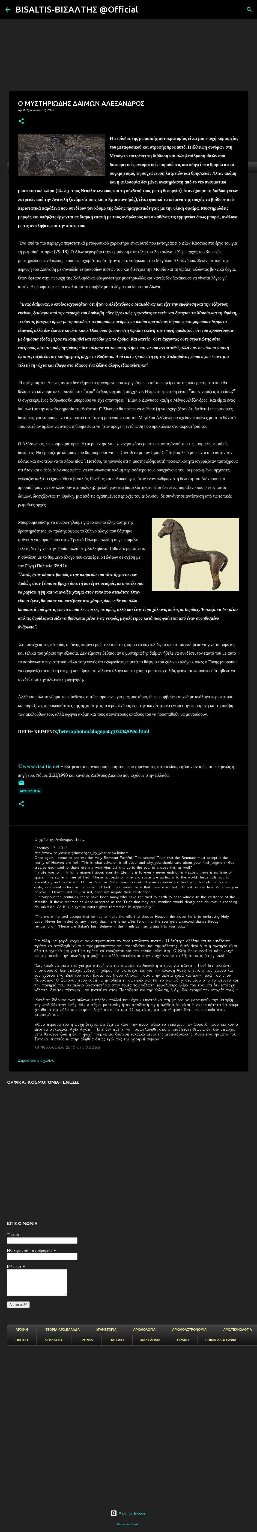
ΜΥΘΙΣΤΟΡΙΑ (106, 1330)
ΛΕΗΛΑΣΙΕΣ (53, 1340)
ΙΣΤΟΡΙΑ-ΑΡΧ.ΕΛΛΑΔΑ (62, 1330)
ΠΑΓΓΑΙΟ (117, 1340)
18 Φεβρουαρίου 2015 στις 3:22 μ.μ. (67, 1047)
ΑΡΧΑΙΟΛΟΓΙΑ (144, 1330)
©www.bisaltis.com (128, 1524)
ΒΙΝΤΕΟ (22, 1340)
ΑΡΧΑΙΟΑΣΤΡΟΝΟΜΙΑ (189, 1330)
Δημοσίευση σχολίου (36, 1060)
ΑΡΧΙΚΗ (22, 1330)
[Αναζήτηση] (145, 9)
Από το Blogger (128, 1513)
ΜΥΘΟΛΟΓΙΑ (30, 791)
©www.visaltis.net (39, 766)
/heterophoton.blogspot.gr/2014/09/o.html (103, 731)
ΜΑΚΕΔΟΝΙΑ (151, 1340)
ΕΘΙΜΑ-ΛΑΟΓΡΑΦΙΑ (221, 1340)
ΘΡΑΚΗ (183, 1340)
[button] (21, 121)
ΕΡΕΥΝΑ (86, 1340)
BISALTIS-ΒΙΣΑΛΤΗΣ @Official (76, 9)
